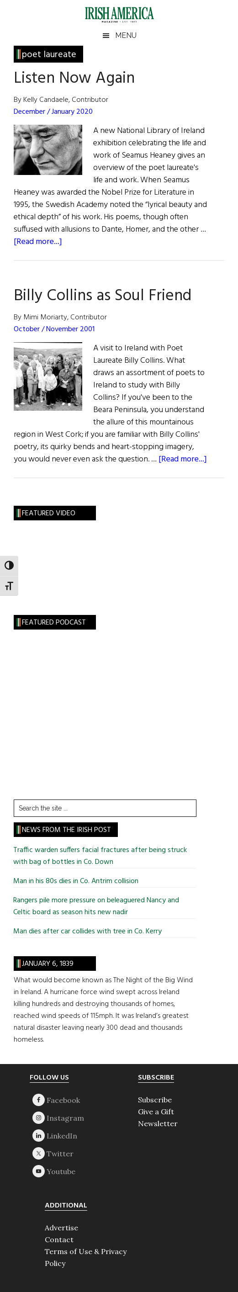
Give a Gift (156, 1111)
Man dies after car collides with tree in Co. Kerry (87, 931)
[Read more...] (38, 242)
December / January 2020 (53, 112)
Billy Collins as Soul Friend (102, 296)
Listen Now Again (74, 78)
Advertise (61, 1227)
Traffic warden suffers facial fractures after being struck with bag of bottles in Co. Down (100, 856)
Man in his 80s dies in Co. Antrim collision (75, 881)
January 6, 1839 (48, 964)
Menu (126, 35)
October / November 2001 (54, 329)
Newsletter (158, 1123)
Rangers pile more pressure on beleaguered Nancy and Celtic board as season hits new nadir (96, 906)
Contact (59, 1239)
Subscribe (155, 1099)
